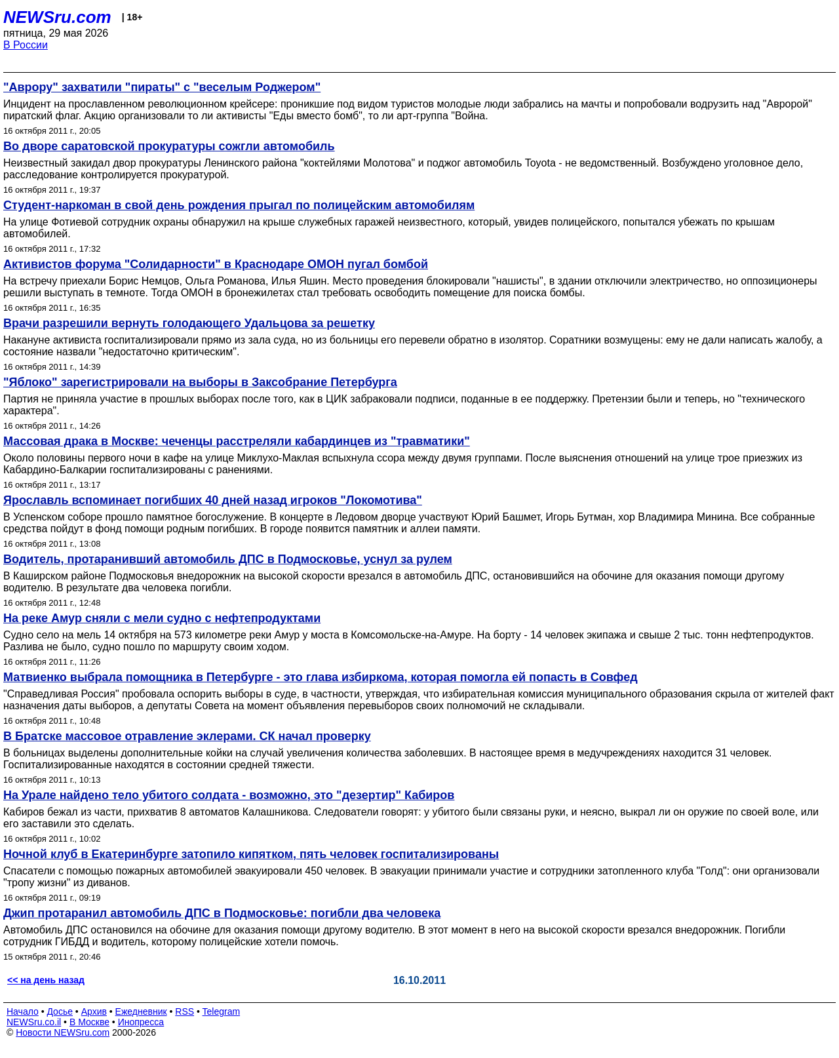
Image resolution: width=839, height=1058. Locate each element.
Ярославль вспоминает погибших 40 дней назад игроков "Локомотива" (212, 500)
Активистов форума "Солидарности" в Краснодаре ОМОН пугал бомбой (215, 264)
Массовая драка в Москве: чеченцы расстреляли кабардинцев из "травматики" (236, 441)
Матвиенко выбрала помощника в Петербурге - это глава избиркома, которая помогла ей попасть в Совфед (320, 677)
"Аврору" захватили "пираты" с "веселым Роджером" (162, 87)
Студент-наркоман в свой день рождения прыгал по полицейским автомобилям (239, 205)
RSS (184, 1011)
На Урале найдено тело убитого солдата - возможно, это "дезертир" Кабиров (228, 795)
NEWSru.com (57, 17)
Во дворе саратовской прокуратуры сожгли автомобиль (169, 146)
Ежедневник (141, 1011)
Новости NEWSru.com (62, 1032)
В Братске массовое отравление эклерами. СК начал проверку (187, 736)
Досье (60, 1011)
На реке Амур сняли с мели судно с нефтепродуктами (162, 618)
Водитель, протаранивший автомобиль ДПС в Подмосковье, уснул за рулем (227, 559)
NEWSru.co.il (34, 1022)
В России (25, 44)
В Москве (89, 1022)
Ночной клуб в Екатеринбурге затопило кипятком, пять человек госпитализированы (251, 854)
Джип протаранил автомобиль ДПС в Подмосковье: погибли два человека (221, 913)
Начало (23, 1011)
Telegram (222, 1011)
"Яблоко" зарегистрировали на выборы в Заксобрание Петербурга (200, 382)
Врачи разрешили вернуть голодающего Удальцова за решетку (189, 323)
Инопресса (141, 1022)
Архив (94, 1011)
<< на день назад (46, 980)
